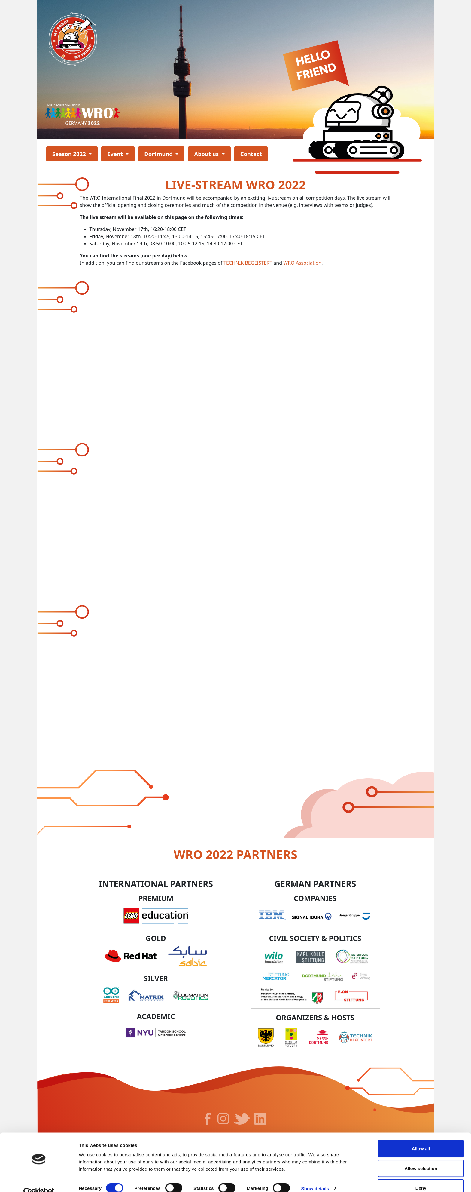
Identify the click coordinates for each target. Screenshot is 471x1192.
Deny (421, 1175)
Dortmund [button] (159, 154)
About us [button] (207, 154)
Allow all (421, 1136)
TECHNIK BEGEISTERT (247, 263)
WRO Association (302, 263)
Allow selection (420, 1156)
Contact (251, 154)
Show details (315, 1176)
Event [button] (115, 154)
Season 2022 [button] (69, 154)
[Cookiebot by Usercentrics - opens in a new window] (39, 1180)
